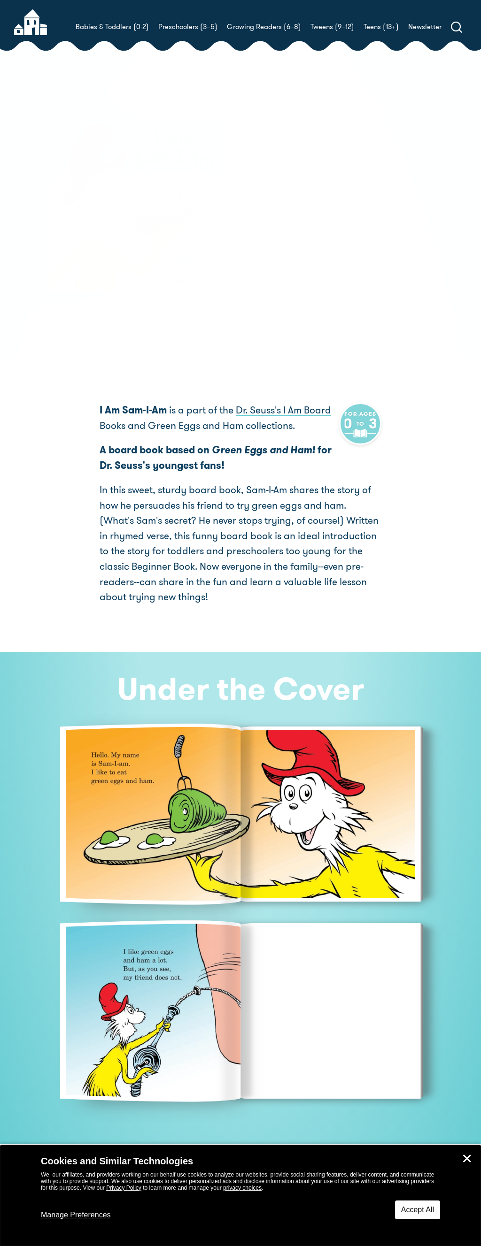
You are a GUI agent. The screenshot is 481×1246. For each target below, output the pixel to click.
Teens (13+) (381, 27)
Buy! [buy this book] (271, 251)
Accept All (417, 1210)
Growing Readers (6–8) (264, 27)
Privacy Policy (123, 1188)
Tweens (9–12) (332, 27)
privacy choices (242, 1188)
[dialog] (240, 1196)
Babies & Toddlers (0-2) (112, 27)
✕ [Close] (467, 1158)
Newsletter (425, 27)
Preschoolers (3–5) (187, 27)
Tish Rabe (300, 218)
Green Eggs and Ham (195, 426)
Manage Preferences (76, 1215)
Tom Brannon (422, 218)
